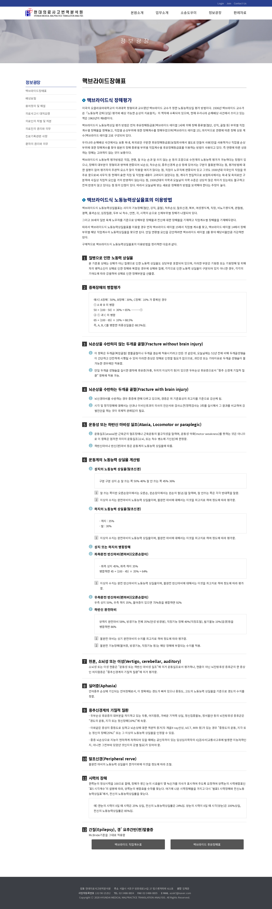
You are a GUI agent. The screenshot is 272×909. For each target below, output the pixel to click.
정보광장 (215, 12)
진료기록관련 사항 (36, 136)
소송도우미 (189, 12)
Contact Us (240, 3)
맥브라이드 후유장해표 (207, 844)
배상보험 (31, 98)
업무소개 (162, 12)
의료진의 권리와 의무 (38, 129)
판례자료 (240, 12)
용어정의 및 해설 (36, 106)
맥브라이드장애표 (36, 91)
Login (221, 3)
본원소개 (137, 12)
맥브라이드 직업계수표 (128, 844)
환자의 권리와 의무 (37, 144)
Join (228, 3)
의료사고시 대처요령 (38, 113)
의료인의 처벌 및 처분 (39, 121)
